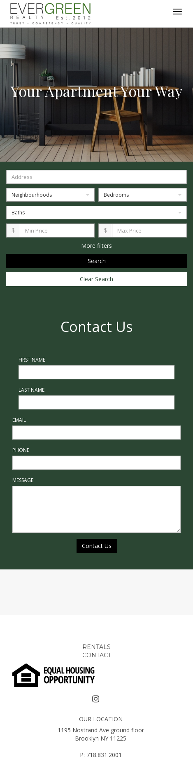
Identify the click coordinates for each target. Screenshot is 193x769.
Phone (20, 450)
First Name (32, 359)
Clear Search (96, 279)
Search (97, 261)
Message (22, 480)
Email (19, 419)
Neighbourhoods (50, 194)
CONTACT (96, 655)
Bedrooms (142, 194)
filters (104, 245)
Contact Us (97, 546)
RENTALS (96, 647)
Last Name (31, 389)
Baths (96, 212)
